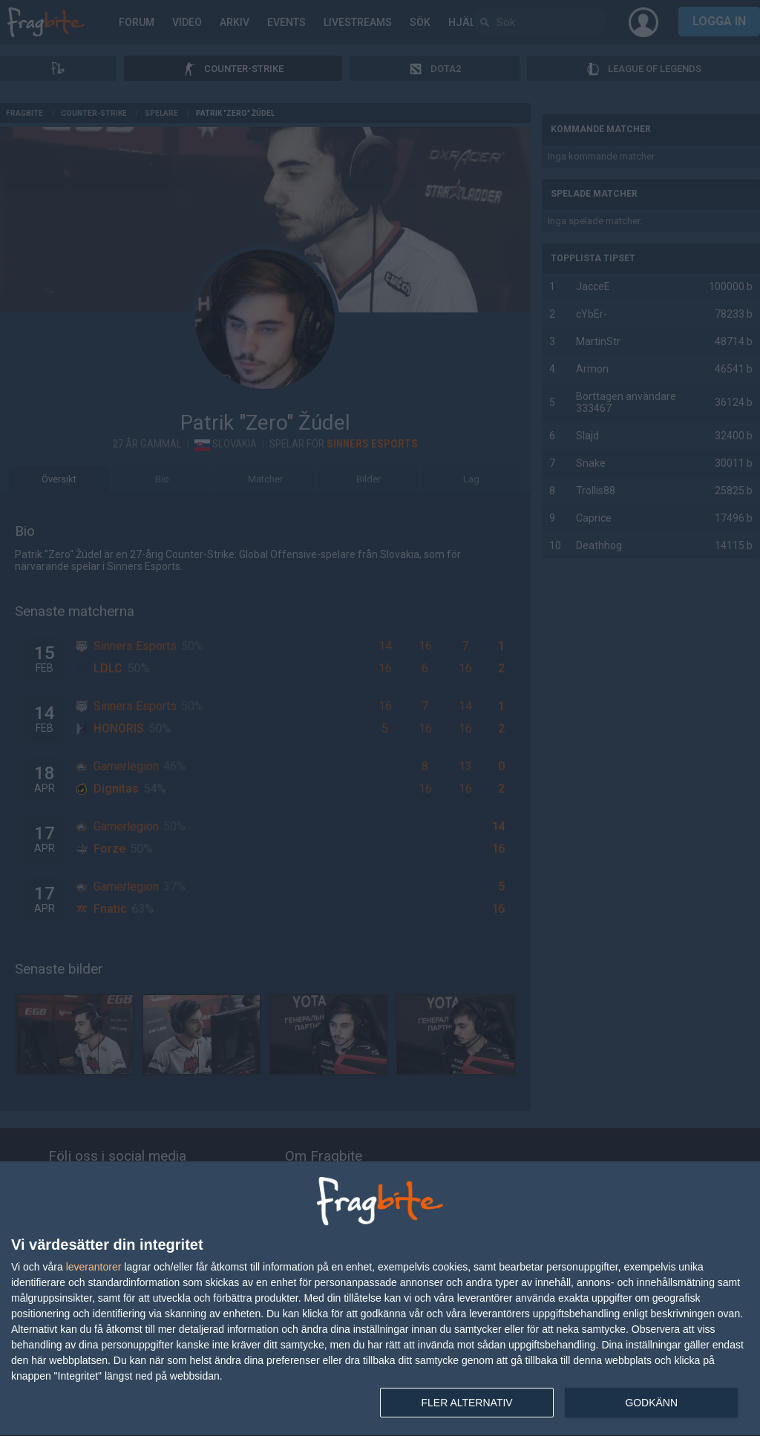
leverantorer (94, 1267)
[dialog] (380, 1299)
